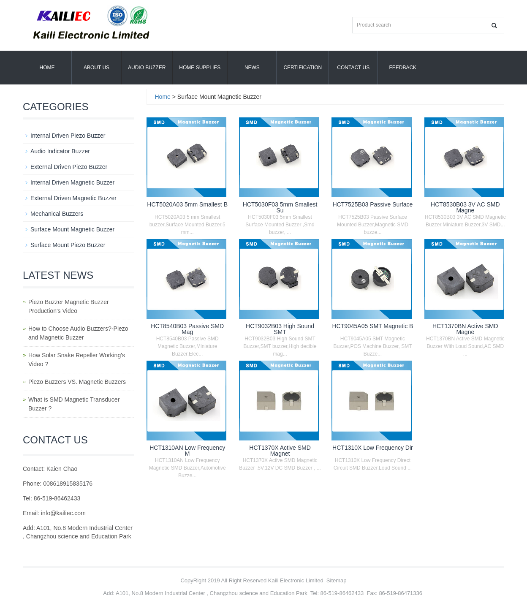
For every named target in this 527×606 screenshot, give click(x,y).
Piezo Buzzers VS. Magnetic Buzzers (77, 381)
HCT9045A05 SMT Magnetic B (372, 326)
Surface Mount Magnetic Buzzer (72, 229)
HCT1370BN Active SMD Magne (465, 329)
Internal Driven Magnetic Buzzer (72, 182)
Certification (302, 68)
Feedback (402, 68)
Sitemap (336, 580)
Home (47, 68)
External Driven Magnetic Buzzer (73, 198)
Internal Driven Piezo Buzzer (67, 135)
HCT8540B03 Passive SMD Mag (187, 329)
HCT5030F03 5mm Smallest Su (280, 207)
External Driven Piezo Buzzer (68, 166)
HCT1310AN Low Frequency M (187, 450)
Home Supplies (199, 68)
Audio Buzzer (147, 68)
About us (96, 68)
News (252, 68)
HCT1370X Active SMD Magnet (280, 450)
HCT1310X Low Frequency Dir (372, 447)
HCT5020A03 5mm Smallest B (187, 204)
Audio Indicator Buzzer (60, 151)
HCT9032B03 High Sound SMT (280, 329)
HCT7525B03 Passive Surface (373, 204)
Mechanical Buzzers (56, 213)
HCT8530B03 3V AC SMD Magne (465, 207)
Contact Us (353, 68)
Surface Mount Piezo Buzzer (67, 245)
